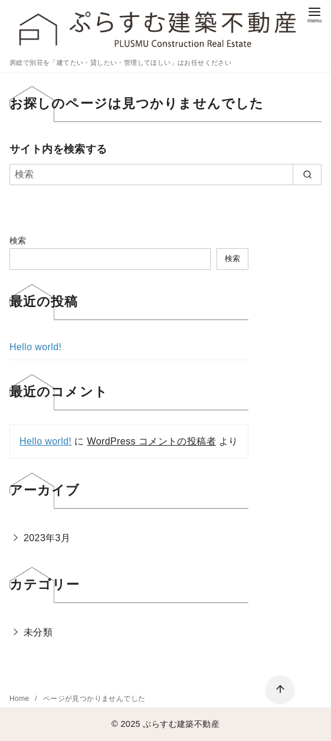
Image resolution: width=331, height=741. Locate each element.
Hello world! (35, 347)
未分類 (38, 632)
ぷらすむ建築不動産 (181, 724)
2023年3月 (47, 538)
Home (20, 698)
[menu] (314, 14)
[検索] (165, 174)
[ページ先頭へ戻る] (280, 690)
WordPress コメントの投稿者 (151, 441)
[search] (307, 174)
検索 (18, 240)
